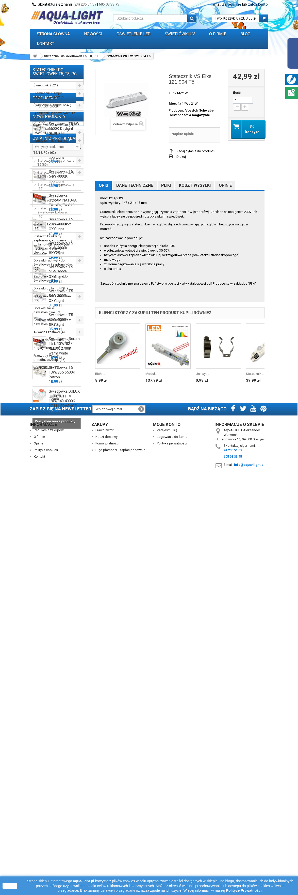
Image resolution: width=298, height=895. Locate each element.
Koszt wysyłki (195, 185)
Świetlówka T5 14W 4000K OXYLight (61, 491)
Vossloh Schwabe (199, 110)
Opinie (225, 185)
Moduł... (151, 374)
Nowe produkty (48, 452)
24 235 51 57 (233, 865)
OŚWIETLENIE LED (134, 34)
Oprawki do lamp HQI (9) (52, 288)
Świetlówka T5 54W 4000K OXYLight (61, 514)
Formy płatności (107, 858)
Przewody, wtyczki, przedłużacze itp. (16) (49, 358)
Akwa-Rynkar (48, 400)
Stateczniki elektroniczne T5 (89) (56, 162)
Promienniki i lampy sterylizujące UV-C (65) (50, 95)
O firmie (39, 851)
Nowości (93, 34)
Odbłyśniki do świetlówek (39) (53, 298)
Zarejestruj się (167, 844)
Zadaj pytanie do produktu (195, 151)
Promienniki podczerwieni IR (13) (54, 115)
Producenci (44, 384)
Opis (103, 185)
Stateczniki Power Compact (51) (51, 198)
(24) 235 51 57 (84, 4)
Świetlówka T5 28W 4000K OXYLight (61, 562)
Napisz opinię (183, 134)
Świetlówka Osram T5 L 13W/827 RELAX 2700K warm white (64, 684)
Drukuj (181, 157)
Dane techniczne (134, 185)
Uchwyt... (202, 374)
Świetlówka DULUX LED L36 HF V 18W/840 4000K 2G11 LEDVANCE (64, 736)
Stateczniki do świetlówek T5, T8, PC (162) (53, 151)
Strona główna (53, 34)
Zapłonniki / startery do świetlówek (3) (51, 278)
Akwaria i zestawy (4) (49, 332)
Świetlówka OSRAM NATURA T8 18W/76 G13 (63, 538)
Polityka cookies (46, 864)
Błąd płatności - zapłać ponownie (120, 864)
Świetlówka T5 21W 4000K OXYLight (61, 586)
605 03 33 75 (109, 4)
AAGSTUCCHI (48, 393)
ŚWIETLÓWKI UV (180, 34)
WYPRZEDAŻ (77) (46, 367)
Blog (245, 34)
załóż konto (258, 4)
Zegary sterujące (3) (48, 348)
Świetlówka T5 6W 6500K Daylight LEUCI (64, 467)
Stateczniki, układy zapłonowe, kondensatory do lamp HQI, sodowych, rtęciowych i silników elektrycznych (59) (53, 244)
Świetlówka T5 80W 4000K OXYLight (61, 658)
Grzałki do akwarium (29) (52, 340)
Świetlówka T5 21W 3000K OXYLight (61, 610)
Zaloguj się (231, 4)
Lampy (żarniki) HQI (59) (51, 141)
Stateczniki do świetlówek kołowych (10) (54, 212)
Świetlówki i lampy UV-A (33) (55, 105)
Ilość (237, 93)
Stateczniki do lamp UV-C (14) (52, 226)
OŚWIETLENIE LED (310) (51, 133)
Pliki (166, 185)
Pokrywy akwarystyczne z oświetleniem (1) (52, 322)
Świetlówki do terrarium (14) (54, 125)
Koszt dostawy (106, 851)
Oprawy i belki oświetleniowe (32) (47, 310)
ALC (41, 408)
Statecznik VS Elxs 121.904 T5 (64, 794)
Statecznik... (255, 374)
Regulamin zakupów (49, 844)
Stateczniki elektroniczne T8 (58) (56, 174)
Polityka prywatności (172, 858)
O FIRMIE (217, 34)
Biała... (100, 374)
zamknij (10, 886)
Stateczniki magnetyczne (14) (56, 186)
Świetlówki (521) (46, 85)
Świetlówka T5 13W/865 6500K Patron (62, 710)
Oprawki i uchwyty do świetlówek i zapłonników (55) (53, 264)
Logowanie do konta (172, 851)
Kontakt (45, 43)
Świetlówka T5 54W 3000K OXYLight (61, 634)
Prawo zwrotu (105, 844)
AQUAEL (45, 416)
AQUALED (46, 423)
